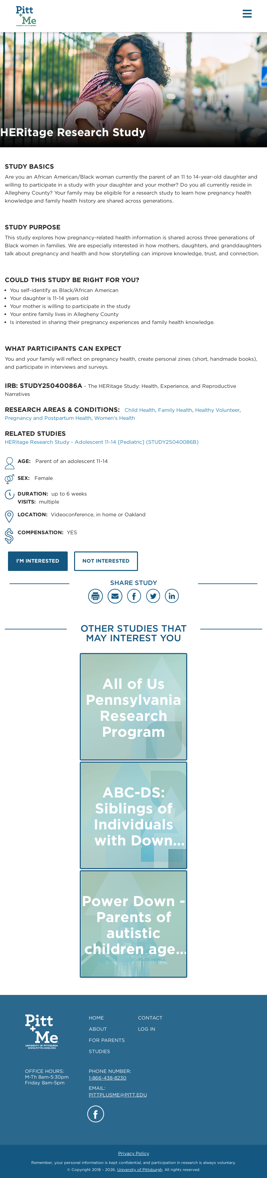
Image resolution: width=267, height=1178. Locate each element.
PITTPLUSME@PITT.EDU (118, 1095)
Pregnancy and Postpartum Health (48, 418)
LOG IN (146, 1029)
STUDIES (99, 1051)
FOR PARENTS (107, 1040)
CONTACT (150, 1018)
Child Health (140, 410)
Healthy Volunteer (217, 410)
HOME (96, 1018)
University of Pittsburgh (139, 1169)
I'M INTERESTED (37, 561)
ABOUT (98, 1029)
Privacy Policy (133, 1153)
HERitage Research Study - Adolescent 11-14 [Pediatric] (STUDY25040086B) (102, 442)
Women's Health (114, 418)
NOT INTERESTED (106, 561)
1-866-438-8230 (107, 1078)
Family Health (175, 410)
